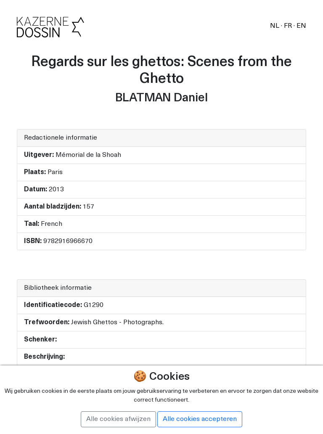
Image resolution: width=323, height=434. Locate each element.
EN (301, 26)
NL (275, 26)
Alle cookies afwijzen (118, 419)
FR (289, 26)
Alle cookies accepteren (200, 419)
